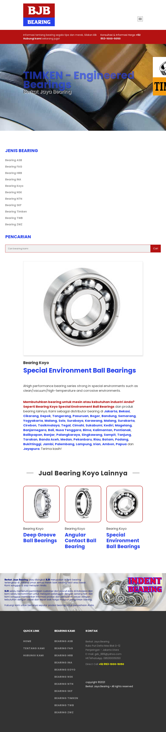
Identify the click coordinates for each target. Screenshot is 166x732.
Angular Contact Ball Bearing (80, 540)
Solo (62, 420)
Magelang (123, 425)
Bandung (109, 416)
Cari (155, 248)
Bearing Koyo (14, 186)
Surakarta (126, 420)
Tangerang (61, 416)
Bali (51, 430)
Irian (97, 444)
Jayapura (31, 449)
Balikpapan (32, 434)
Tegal (66, 425)
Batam (107, 439)
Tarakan (30, 439)
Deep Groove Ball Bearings (40, 537)
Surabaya (75, 420)
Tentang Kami (34, 648)
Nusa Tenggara (68, 430)
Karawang (93, 420)
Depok (45, 416)
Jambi (48, 444)
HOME (27, 641)
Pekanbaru (82, 439)
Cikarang (31, 416)
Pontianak (122, 430)
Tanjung (124, 434)
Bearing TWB (14, 218)
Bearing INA (13, 179)
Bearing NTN (13, 199)
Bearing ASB (13, 160)
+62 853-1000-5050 (121, 36)
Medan (66, 439)
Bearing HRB (13, 173)
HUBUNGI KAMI (33, 655)
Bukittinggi (32, 444)
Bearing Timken (16, 211)
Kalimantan (102, 430)
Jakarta (110, 411)
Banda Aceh (49, 439)
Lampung (84, 444)
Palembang (64, 444)
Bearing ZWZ (13, 224)
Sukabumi (94, 425)
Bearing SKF (13, 205)
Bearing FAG (13, 166)
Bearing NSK (13, 192)
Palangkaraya (68, 434)
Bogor (95, 416)
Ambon (108, 444)
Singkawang (92, 434)
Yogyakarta (33, 420)
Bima (87, 430)
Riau (97, 439)
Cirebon (29, 425)
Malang (51, 420)
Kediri (108, 425)
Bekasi (124, 411)
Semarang (127, 416)
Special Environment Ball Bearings (123, 540)
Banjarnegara (34, 430)
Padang (121, 439)
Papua (121, 444)
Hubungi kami (32, 38)
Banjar (49, 434)
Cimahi (78, 425)
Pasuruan (81, 416)
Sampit (110, 434)
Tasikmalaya (49, 425)
